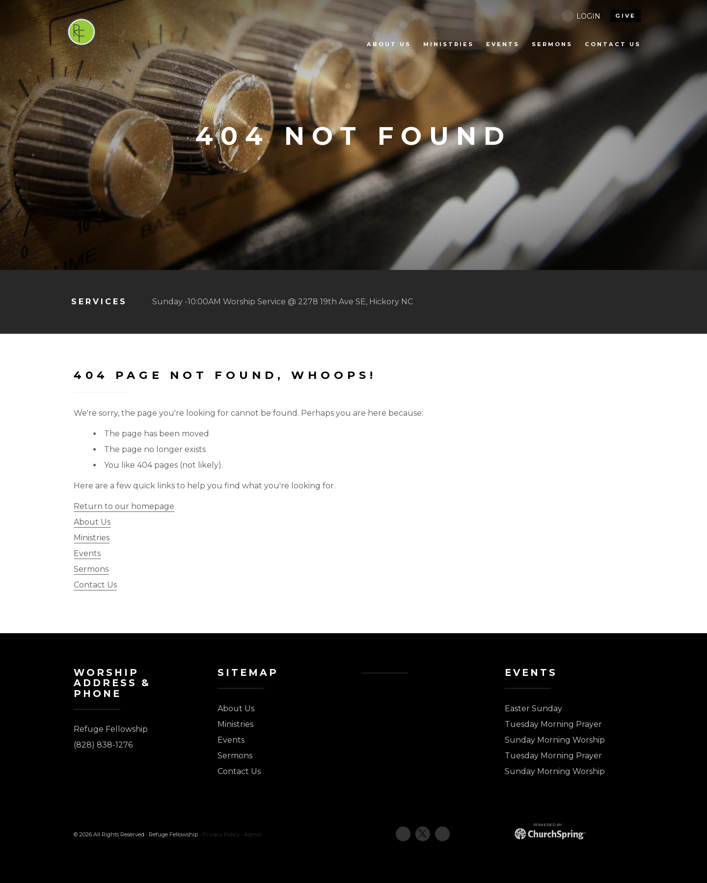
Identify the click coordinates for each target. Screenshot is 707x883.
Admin (253, 834)
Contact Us (95, 584)
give (625, 15)
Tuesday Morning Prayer (553, 724)
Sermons (91, 569)
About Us (92, 522)
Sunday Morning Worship (555, 740)
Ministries (91, 537)
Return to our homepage (124, 506)
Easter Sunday (533, 708)
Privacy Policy (221, 834)
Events (87, 553)
